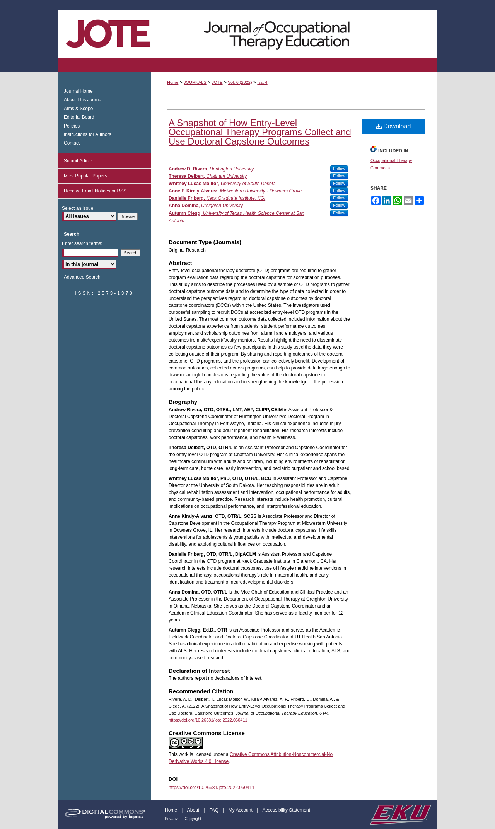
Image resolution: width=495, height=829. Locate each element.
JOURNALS (195, 82)
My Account (241, 810)
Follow (339, 168)
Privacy (172, 819)
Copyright (193, 819)
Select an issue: (78, 208)
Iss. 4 (262, 82)
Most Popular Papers (85, 176)
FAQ (214, 810)
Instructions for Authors (87, 134)
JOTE (217, 82)
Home (172, 82)
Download (393, 126)
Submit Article (78, 160)
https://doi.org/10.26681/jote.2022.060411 (208, 720)
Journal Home (78, 91)
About (194, 810)
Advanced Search (82, 277)
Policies (72, 126)
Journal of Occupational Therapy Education (247, 34)
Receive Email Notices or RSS (95, 191)
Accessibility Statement (286, 810)
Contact (72, 143)
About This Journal (83, 99)
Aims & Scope (78, 108)
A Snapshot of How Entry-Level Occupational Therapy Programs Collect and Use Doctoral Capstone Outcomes (260, 131)
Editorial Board (79, 117)
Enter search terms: (82, 243)
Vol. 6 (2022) (240, 82)
